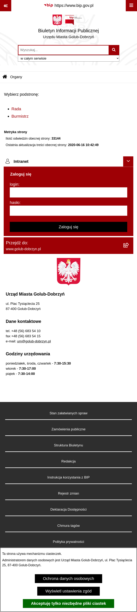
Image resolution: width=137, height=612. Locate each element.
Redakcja (68, 461)
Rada (16, 109)
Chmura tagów (68, 526)
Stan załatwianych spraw (69, 413)
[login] (68, 192)
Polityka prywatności (68, 542)
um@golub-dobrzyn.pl (34, 341)
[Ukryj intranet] (128, 161)
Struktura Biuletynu (68, 445)
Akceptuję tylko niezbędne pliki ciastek (68, 603)
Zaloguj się (68, 227)
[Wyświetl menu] (131, 5)
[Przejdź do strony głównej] (68, 28)
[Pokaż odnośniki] (5, 5)
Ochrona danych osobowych (68, 578)
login (14, 184)
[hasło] (68, 211)
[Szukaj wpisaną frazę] (114, 50)
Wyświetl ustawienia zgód (68, 591)
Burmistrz (20, 116)
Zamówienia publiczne (68, 429)
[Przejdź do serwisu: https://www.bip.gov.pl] (68, 5)
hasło (15, 202)
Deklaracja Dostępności (68, 509)
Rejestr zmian (68, 493)
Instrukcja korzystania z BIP (68, 477)
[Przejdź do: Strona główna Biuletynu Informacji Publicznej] (4, 77)
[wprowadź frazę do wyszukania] (63, 50)
